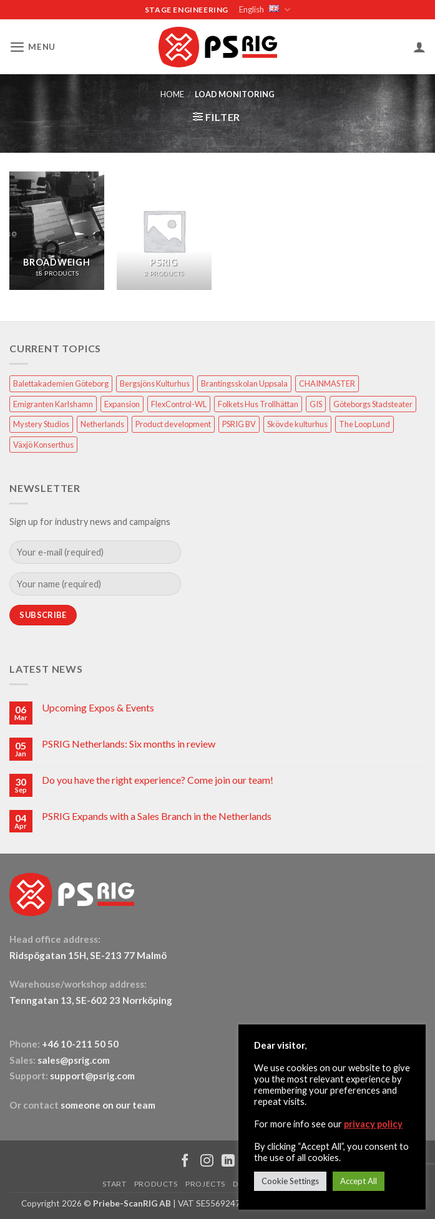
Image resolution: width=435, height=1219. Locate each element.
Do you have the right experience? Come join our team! (157, 779)
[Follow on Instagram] (206, 1161)
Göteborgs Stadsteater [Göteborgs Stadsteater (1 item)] (373, 403)
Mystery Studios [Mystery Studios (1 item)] (41, 423)
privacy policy (373, 1124)
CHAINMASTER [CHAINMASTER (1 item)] (327, 383)
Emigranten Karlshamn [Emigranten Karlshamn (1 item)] (53, 403)
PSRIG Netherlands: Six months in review (128, 743)
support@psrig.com (92, 1075)
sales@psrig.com (73, 1059)
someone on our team (108, 1104)
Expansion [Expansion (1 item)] (122, 403)
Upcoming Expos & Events (98, 707)
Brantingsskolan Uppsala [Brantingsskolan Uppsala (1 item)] (244, 383)
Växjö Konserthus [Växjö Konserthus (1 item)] (43, 444)
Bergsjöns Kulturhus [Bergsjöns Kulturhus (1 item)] (155, 383)
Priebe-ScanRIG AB (132, 1202)
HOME (172, 94)
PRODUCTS (156, 1183)
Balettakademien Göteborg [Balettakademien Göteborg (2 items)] (61, 383)
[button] (31, 46)
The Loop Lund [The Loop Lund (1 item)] (364, 423)
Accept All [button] (358, 1181)
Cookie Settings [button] (290, 1181)
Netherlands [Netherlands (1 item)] (102, 423)
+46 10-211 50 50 (81, 1043)
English (264, 10)
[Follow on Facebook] (185, 1161)
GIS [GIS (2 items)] (316, 403)
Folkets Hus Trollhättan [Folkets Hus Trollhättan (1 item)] (258, 403)
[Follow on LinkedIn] (228, 1161)
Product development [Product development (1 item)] (173, 423)
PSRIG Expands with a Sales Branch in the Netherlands (156, 815)
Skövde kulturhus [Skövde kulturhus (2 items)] (297, 423)
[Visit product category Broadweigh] (56, 230)
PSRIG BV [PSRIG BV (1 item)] (239, 423)
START (114, 1183)
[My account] (419, 46)
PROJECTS (205, 1183)
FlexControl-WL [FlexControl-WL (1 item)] (179, 403)
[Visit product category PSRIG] (164, 230)
